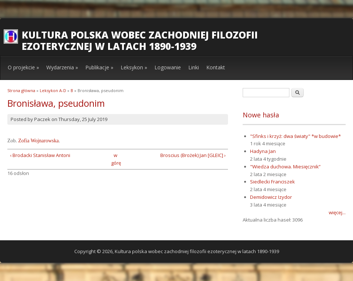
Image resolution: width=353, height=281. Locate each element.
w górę (115, 159)
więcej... (337, 212)
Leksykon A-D (53, 90)
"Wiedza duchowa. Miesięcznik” (285, 166)
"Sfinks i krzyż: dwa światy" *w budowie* (295, 136)
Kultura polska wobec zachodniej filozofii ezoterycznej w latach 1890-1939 (140, 40)
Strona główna (21, 90)
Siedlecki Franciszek (272, 181)
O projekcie (23, 67)
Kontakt (215, 67)
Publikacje (99, 67)
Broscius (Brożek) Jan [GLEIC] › (193, 155)
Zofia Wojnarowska (38, 140)
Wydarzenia (62, 67)
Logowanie (167, 67)
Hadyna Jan (263, 151)
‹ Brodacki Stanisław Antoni (40, 155)
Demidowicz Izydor (271, 197)
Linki (193, 67)
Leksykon (134, 67)
